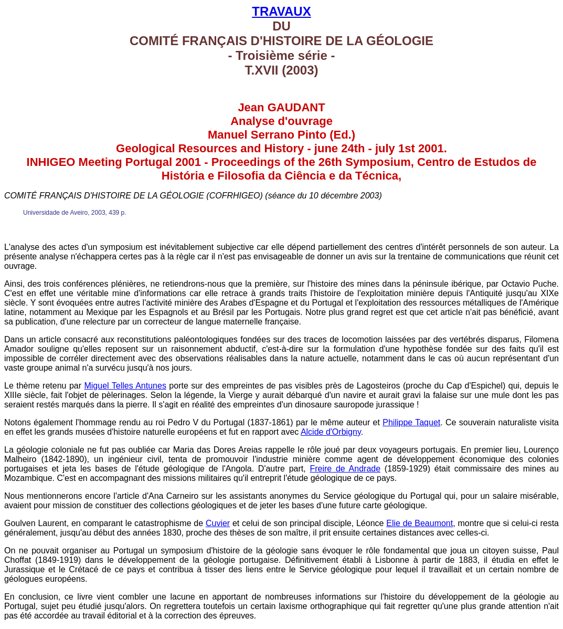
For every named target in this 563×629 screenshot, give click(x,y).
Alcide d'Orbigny (331, 431)
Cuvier (218, 523)
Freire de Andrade (345, 468)
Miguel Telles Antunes (125, 385)
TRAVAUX (281, 11)
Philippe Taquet (411, 422)
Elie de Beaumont (419, 523)
